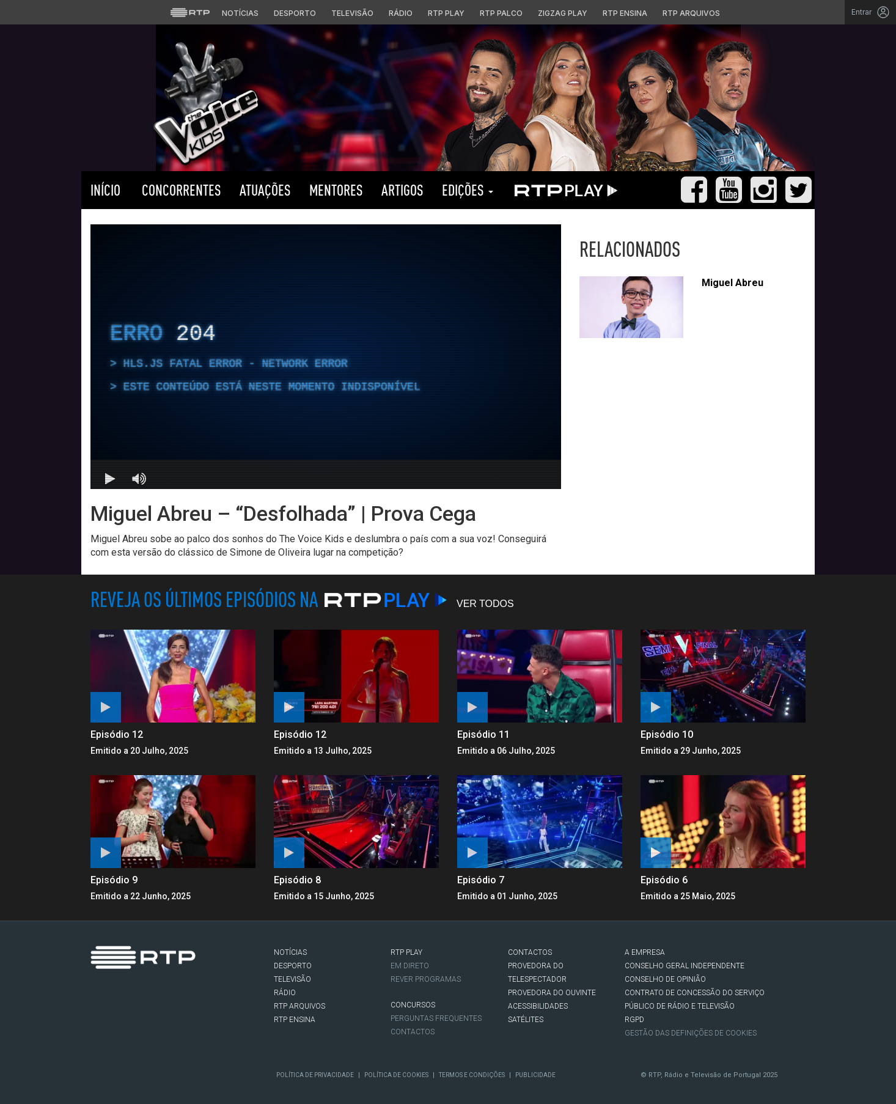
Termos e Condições (472, 1075)
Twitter (115, 1018)
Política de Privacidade (315, 1075)
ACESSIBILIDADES (538, 1006)
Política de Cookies (396, 1075)
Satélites (525, 1019)
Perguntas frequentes (436, 1018)
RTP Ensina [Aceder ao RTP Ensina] (625, 13)
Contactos (413, 1032)
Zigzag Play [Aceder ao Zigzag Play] (562, 13)
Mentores (336, 190)
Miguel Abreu (732, 283)
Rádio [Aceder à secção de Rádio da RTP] (401, 13)
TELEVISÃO (292, 979)
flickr (170, 1018)
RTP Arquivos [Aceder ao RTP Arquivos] (691, 13)
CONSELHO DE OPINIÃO (665, 979)
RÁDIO (285, 992)
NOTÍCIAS (290, 952)
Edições (467, 190)
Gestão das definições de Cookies (691, 1033)
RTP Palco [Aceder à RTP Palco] (501, 13)
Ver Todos (485, 603)
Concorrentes (180, 190)
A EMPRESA (645, 952)
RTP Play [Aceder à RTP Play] (446, 13)
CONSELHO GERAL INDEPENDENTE (684, 966)
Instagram (134, 1018)
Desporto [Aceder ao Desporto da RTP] (295, 13)
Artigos (402, 190)
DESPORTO (293, 966)
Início (105, 190)
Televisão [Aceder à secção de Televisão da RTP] (352, 13)
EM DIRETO (410, 966)
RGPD (634, 1019)
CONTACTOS (530, 952)
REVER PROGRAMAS (426, 979)
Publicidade (535, 1075)
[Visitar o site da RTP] (190, 12)
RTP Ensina (294, 1019)
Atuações (265, 190)
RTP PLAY (563, 190)
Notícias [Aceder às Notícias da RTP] (240, 13)
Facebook (97, 1018)
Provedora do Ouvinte (552, 992)
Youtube (152, 1018)
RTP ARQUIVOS (299, 1006)
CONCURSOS (413, 1005)
